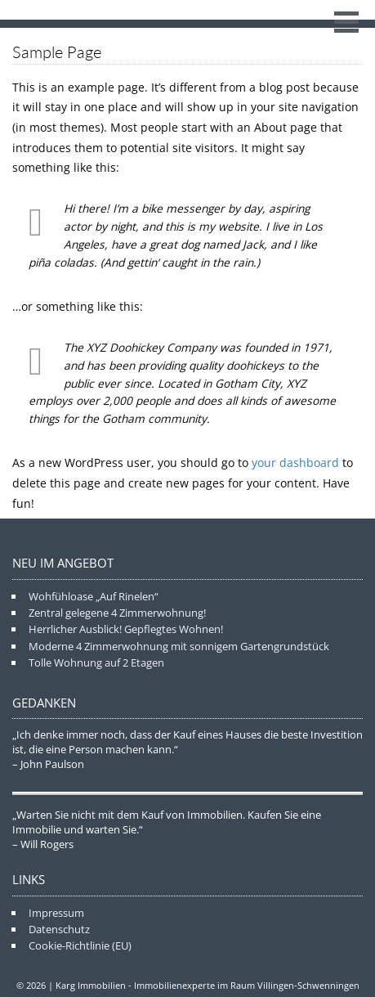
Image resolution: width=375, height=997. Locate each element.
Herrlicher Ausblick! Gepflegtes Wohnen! (126, 629)
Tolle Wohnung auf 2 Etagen (96, 662)
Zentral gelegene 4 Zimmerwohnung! (117, 612)
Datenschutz (59, 929)
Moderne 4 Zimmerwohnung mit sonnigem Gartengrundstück (179, 646)
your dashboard (295, 462)
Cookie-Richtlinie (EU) (80, 945)
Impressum (56, 912)
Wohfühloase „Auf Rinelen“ (93, 596)
